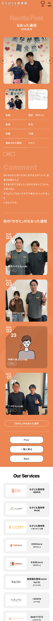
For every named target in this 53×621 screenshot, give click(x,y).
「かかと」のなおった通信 (26, 423)
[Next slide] (49, 60)
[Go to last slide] (3, 60)
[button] (15, 99)
